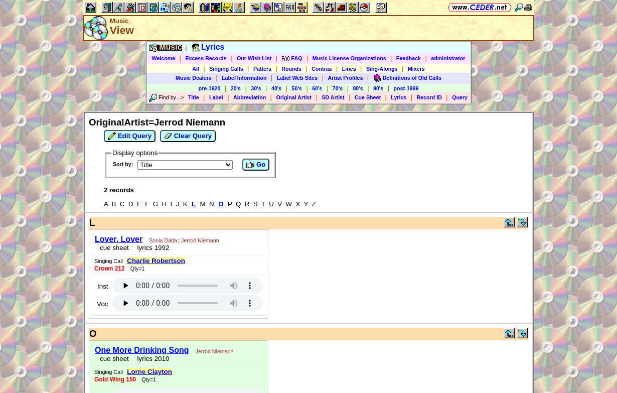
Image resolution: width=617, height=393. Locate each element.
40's (276, 88)
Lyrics (398, 97)
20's (236, 88)
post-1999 (406, 88)
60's (317, 88)
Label (216, 97)
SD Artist (333, 97)
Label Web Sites (297, 78)
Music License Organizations (349, 58)
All (195, 69)
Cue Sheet (368, 97)
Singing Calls (226, 69)
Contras (322, 69)
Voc (102, 304)
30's (256, 88)
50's (297, 88)
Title (193, 97)
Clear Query (188, 136)
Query (460, 97)
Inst (102, 286)
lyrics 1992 (151, 247)
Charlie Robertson (156, 261)
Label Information (244, 78)
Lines (349, 69)
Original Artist (294, 97)
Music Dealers (194, 78)
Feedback (408, 58)
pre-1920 (210, 88)
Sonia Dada (163, 240)
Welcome (164, 58)
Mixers (416, 69)
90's (378, 88)
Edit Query (129, 136)
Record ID (429, 97)
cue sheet (114, 247)
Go (255, 165)
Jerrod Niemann (200, 240)
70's (338, 88)
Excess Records (205, 58)
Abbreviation (249, 97)
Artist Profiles (345, 78)
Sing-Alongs (382, 69)
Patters (262, 69)
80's (358, 88)
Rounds (291, 69)
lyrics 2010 (151, 358)
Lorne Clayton (149, 371)
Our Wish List (254, 58)
